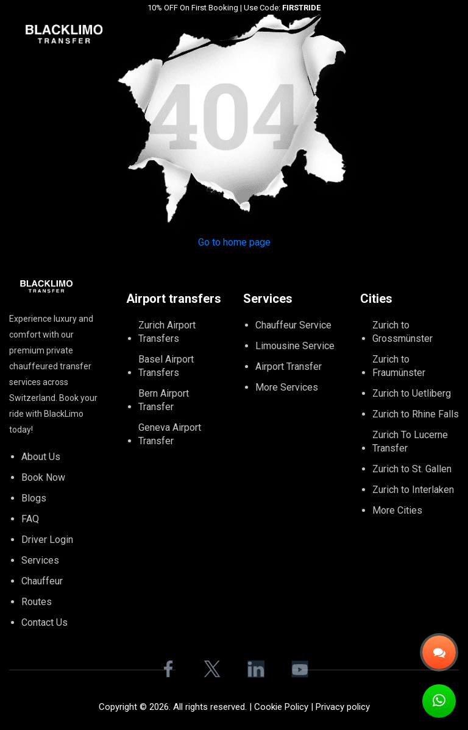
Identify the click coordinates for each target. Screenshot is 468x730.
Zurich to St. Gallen (412, 469)
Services (40, 560)
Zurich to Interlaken (413, 489)
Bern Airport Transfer (163, 400)
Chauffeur (42, 581)
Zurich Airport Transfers (167, 331)
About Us (40, 456)
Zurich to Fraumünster (398, 365)
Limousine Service (295, 346)
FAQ (30, 519)
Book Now (43, 477)
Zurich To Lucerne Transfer (410, 441)
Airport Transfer (288, 366)
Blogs (33, 498)
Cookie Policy (281, 706)
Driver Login (47, 539)
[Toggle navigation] (460, 33)
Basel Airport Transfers (166, 365)
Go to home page (234, 242)
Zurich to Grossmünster (402, 331)
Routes (36, 602)
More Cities (397, 510)
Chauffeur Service (293, 325)
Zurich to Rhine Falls (415, 414)
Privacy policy (343, 706)
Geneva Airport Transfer (169, 434)
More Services (286, 387)
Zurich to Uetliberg (411, 393)
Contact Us (44, 622)
